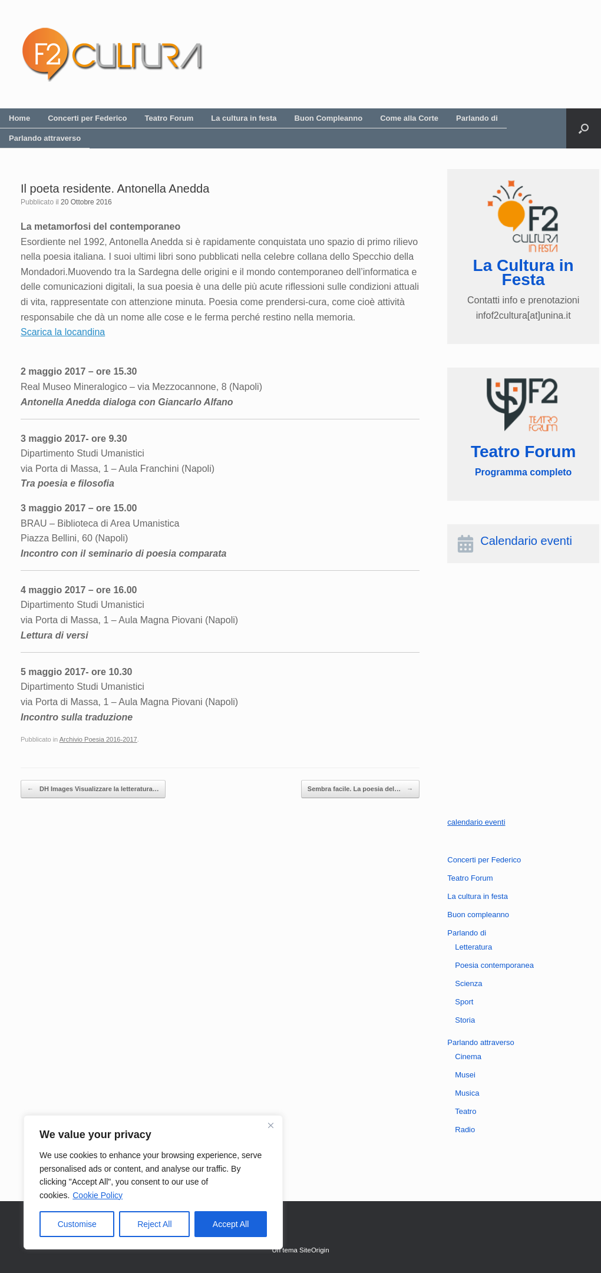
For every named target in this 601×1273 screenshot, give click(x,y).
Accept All (231, 1224)
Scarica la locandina (63, 332)
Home (19, 118)
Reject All (154, 1224)
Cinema (468, 1056)
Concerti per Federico (87, 118)
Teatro (465, 1111)
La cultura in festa (243, 118)
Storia (465, 1020)
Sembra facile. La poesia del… (360, 789)
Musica (467, 1093)
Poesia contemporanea (494, 965)
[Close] (270, 1125)
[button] (583, 128)
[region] (153, 1182)
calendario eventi (476, 822)
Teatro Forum (169, 118)
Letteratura (473, 947)
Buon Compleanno (329, 118)
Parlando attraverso (45, 138)
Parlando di (477, 118)
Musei (465, 1074)
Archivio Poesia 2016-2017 (98, 739)
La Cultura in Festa (523, 272)
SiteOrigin (314, 1250)
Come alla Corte (409, 118)
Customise (77, 1224)
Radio (465, 1129)
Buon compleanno (478, 914)
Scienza (468, 983)
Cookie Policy (97, 1195)
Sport (464, 1001)
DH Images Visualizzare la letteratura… (93, 789)
